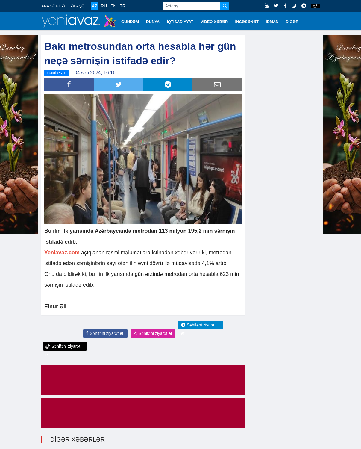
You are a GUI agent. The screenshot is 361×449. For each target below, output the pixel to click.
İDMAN (272, 21)
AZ (94, 6)
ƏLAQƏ (78, 6)
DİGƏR (292, 21)
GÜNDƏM (130, 21)
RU (104, 6)
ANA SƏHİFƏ (53, 6)
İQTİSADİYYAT (180, 21)
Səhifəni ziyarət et (104, 333)
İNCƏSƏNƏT (247, 21)
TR (122, 6)
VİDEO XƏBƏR (214, 21)
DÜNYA (153, 21)
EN (113, 6)
